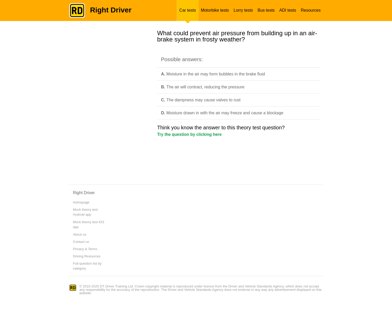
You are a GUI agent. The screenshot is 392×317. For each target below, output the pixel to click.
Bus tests (266, 10)
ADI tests (287, 10)
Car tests (187, 10)
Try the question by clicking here (189, 134)
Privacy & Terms (85, 249)
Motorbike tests (215, 10)
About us (79, 234)
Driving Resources (87, 256)
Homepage (81, 202)
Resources (310, 10)
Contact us (81, 242)
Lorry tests (243, 10)
